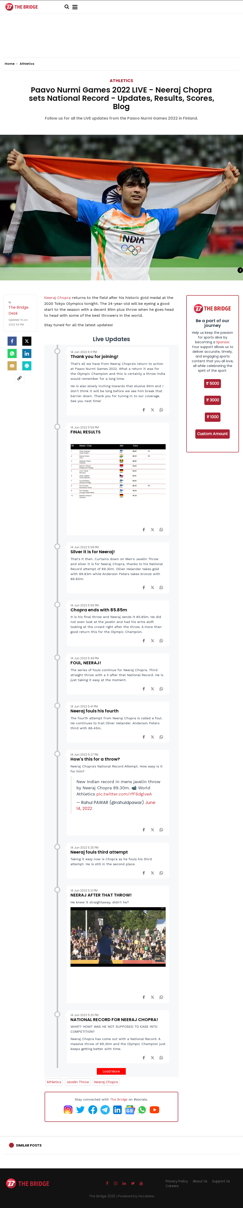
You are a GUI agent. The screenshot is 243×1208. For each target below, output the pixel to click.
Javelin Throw (77, 1082)
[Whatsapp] (12, 353)
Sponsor (222, 342)
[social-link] (19, 378)
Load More (111, 1071)
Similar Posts (29, 1145)
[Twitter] (27, 341)
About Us (200, 1181)
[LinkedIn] (27, 353)
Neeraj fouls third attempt (99, 852)
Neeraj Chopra (57, 297)
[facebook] (12, 341)
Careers (172, 1186)
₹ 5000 (212, 383)
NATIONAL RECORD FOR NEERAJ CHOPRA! (114, 1019)
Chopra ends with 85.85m (98, 610)
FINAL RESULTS (85, 432)
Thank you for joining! (94, 356)
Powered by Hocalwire (136, 1196)
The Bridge (118, 1099)
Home (11, 64)
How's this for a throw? (95, 759)
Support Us (221, 1181)
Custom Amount (212, 434)
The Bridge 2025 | (103, 1196)
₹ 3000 (212, 400)
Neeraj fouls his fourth (94, 711)
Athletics (121, 81)
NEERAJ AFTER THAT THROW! (101, 895)
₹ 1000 (213, 417)
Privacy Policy (177, 1181)
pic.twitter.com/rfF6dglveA (124, 794)
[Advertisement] (121, 43)
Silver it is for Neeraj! (92, 552)
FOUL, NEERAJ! (85, 663)
